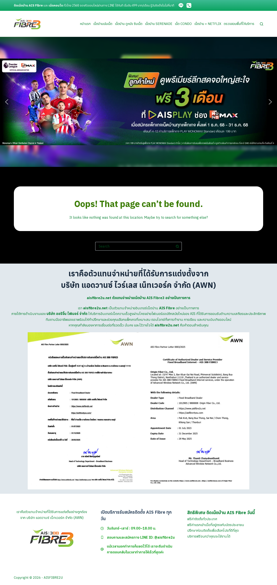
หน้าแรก (85, 24)
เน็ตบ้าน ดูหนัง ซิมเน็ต (128, 24)
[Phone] (189, 5)
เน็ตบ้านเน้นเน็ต (102, 24)
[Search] (261, 24)
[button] (6, 101)
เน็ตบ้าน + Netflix (207, 24)
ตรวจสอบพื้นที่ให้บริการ (239, 24)
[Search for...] (134, 246)
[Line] (181, 5)
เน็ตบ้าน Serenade (158, 24)
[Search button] (177, 246)
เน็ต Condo (183, 24)
